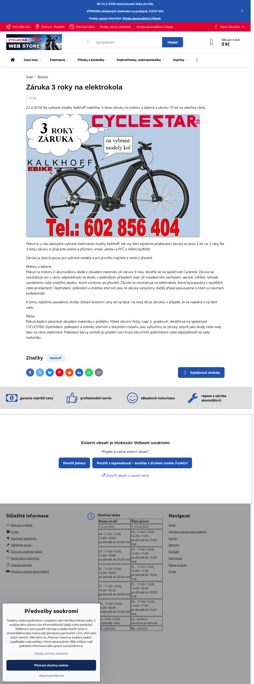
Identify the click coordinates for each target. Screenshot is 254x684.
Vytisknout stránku (201, 372)
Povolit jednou (74, 463)
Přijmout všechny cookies (51, 665)
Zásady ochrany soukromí (51, 653)
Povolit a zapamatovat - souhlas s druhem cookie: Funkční (142, 463)
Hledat (172, 42)
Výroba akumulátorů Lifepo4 (141, 18)
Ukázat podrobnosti (51, 675)
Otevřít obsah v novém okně (125, 475)
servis (103, 18)
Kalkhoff (55, 358)
